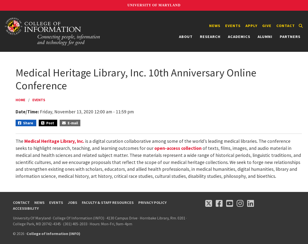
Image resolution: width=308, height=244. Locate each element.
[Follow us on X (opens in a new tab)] (209, 203)
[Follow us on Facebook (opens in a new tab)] (219, 203)
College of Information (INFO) (53, 233)
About (186, 36)
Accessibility (26, 208)
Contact (285, 25)
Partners (290, 36)
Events (233, 25)
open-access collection (178, 148)
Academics (239, 36)
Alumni (265, 36)
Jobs (72, 202)
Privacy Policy (152, 202)
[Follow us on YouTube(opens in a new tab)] (229, 203)
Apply (251, 25)
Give (266, 25)
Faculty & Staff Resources (108, 202)
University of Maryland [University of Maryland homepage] (153, 5)
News (214, 25)
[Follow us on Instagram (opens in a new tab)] (240, 203)
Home (20, 100)
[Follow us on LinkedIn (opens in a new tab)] (250, 203)
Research (210, 36)
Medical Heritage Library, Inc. (54, 141)
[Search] (300, 26)
